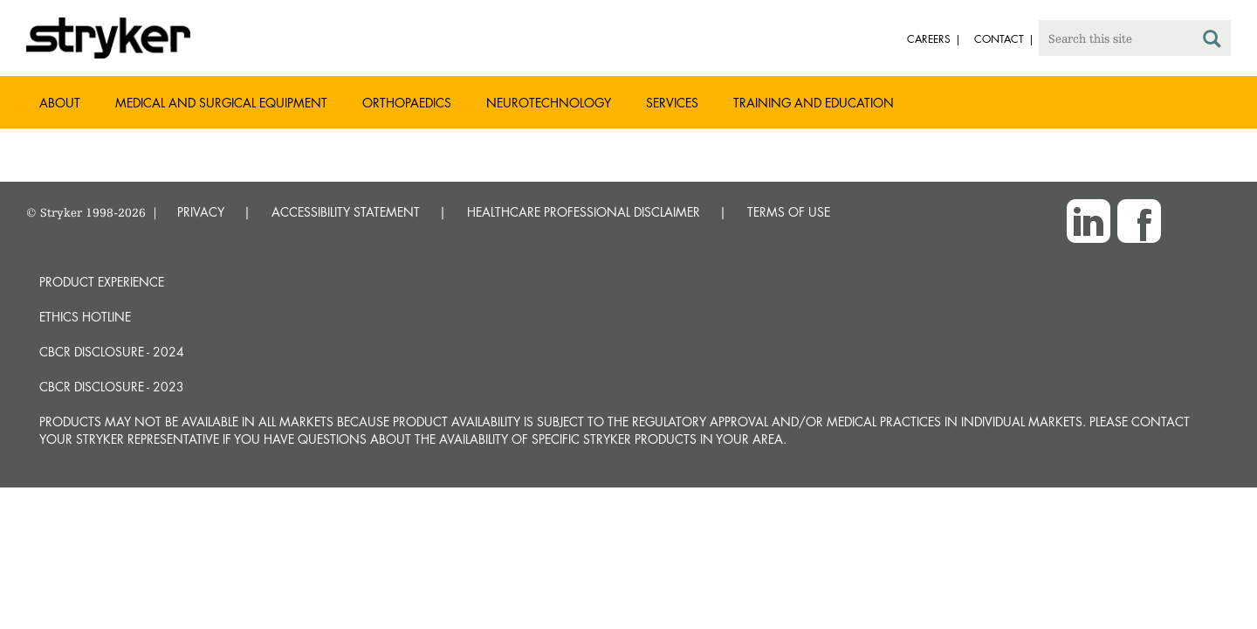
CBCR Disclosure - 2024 (111, 351)
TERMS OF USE (788, 212)
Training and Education (813, 102)
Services (672, 102)
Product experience (101, 281)
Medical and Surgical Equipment (221, 102)
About (59, 102)
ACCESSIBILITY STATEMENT (345, 212)
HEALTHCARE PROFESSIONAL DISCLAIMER (583, 212)
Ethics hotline (85, 316)
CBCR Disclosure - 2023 (111, 386)
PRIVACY (200, 212)
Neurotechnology (548, 102)
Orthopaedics (406, 102)
